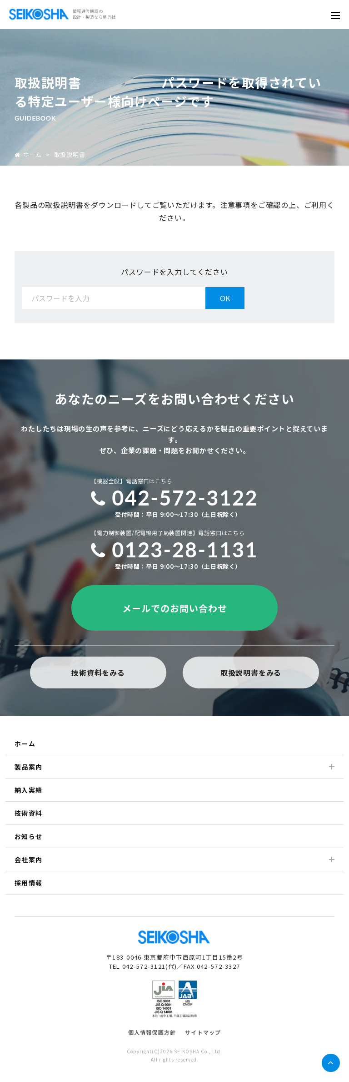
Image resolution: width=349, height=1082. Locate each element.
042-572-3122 (174, 497)
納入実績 (29, 789)
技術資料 (29, 813)
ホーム (28, 154)
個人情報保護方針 (152, 1032)
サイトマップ (203, 1032)
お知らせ (29, 836)
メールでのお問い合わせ (174, 608)
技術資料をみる (98, 672)
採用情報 (29, 882)
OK (225, 298)
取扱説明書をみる (250, 672)
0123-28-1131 (174, 549)
